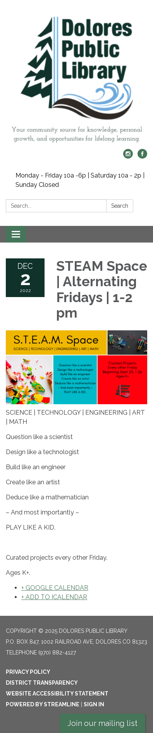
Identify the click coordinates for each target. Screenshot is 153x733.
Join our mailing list (102, 723)
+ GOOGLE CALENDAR (54, 587)
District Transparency (42, 683)
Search (119, 206)
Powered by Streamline (42, 704)
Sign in (94, 704)
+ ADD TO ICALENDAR (54, 597)
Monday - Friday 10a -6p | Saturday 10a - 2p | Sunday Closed (79, 180)
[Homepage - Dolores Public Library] (76, 78)
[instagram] (128, 156)
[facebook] (142, 156)
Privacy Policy (28, 672)
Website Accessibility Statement (57, 693)
